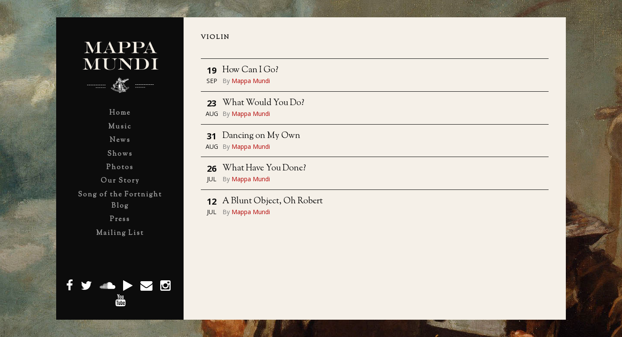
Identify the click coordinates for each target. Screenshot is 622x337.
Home (119, 113)
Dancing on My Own (261, 136)
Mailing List (120, 233)
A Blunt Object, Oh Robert (272, 201)
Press (120, 220)
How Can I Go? (250, 70)
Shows (120, 154)
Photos (119, 168)
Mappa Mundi (251, 81)
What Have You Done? (264, 168)
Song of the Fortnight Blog (120, 200)
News (120, 140)
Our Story (120, 181)
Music (119, 127)
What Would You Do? (263, 103)
